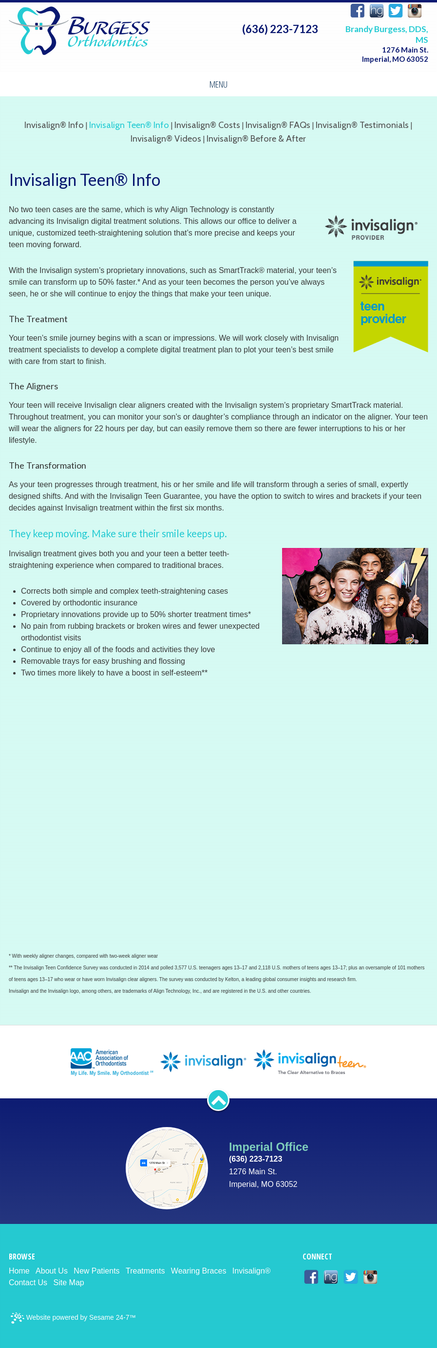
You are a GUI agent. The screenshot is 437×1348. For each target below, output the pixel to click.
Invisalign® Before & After (256, 138)
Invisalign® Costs (207, 124)
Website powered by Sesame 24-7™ (73, 1318)
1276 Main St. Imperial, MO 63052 (395, 54)
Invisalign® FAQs (278, 124)
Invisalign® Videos (166, 138)
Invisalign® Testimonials (362, 124)
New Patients (96, 1271)
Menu (218, 84)
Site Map (69, 1282)
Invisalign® (251, 1271)
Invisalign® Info (54, 124)
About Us (52, 1271)
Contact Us (28, 1282)
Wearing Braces (199, 1271)
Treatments (145, 1271)
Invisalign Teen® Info (129, 124)
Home (19, 1271)
